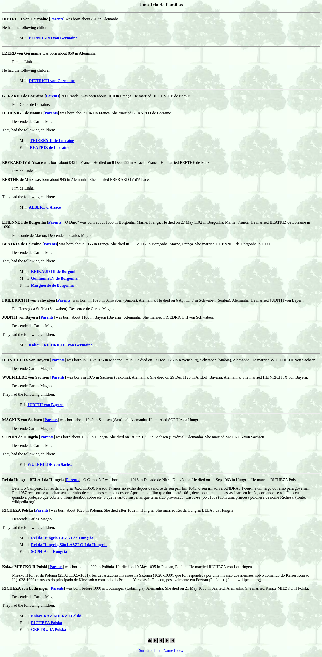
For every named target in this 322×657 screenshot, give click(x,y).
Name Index (173, 650)
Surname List (149, 650)
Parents (56, 19)
